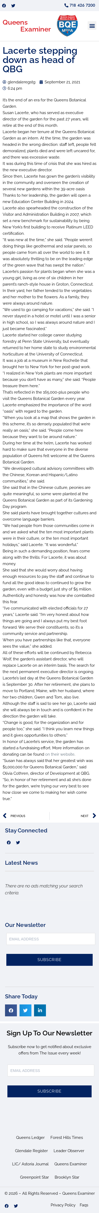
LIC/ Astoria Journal (30, 1164)
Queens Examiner (70, 1164)
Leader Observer (69, 1150)
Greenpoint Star (34, 1177)
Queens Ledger (30, 1137)
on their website (59, 754)
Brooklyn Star (67, 1177)
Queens (15, 22)
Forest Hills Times (66, 1137)
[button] (92, 25)
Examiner (35, 29)
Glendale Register (31, 1150)
